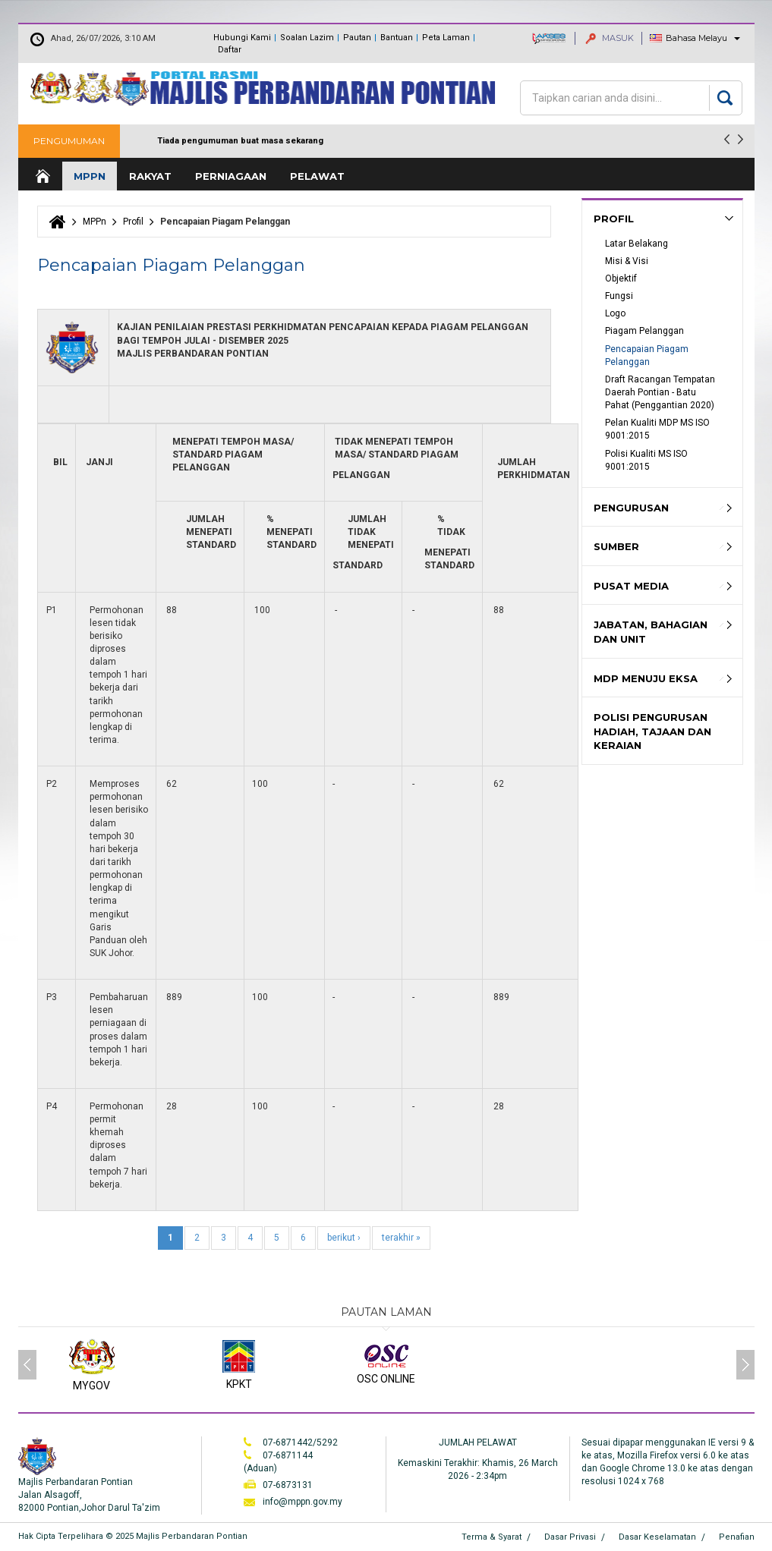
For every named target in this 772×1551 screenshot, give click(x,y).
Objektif (621, 278)
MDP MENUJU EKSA (646, 678)
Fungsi (619, 296)
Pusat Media (631, 586)
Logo (615, 313)
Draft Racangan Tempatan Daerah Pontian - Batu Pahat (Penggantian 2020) (661, 392)
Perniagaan (230, 176)
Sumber (616, 546)
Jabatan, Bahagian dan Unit (650, 631)
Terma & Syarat (491, 1537)
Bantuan (396, 37)
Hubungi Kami (242, 37)
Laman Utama (41, 176)
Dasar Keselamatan (657, 1537)
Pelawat (317, 176)
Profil (133, 221)
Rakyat (150, 176)
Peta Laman (446, 37)
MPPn (90, 176)
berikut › (344, 1237)
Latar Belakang (636, 243)
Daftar (229, 50)
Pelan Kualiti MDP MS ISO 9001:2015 (658, 429)
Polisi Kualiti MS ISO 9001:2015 (647, 460)
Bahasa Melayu (696, 38)
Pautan (357, 37)
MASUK (609, 38)
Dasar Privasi (570, 1537)
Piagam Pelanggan (644, 331)
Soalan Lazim (307, 37)
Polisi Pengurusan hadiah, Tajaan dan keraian (652, 731)
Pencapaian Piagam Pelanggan (648, 355)
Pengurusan (631, 508)
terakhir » (401, 1237)
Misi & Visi (626, 261)
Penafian (737, 1537)
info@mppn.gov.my (302, 1501)
